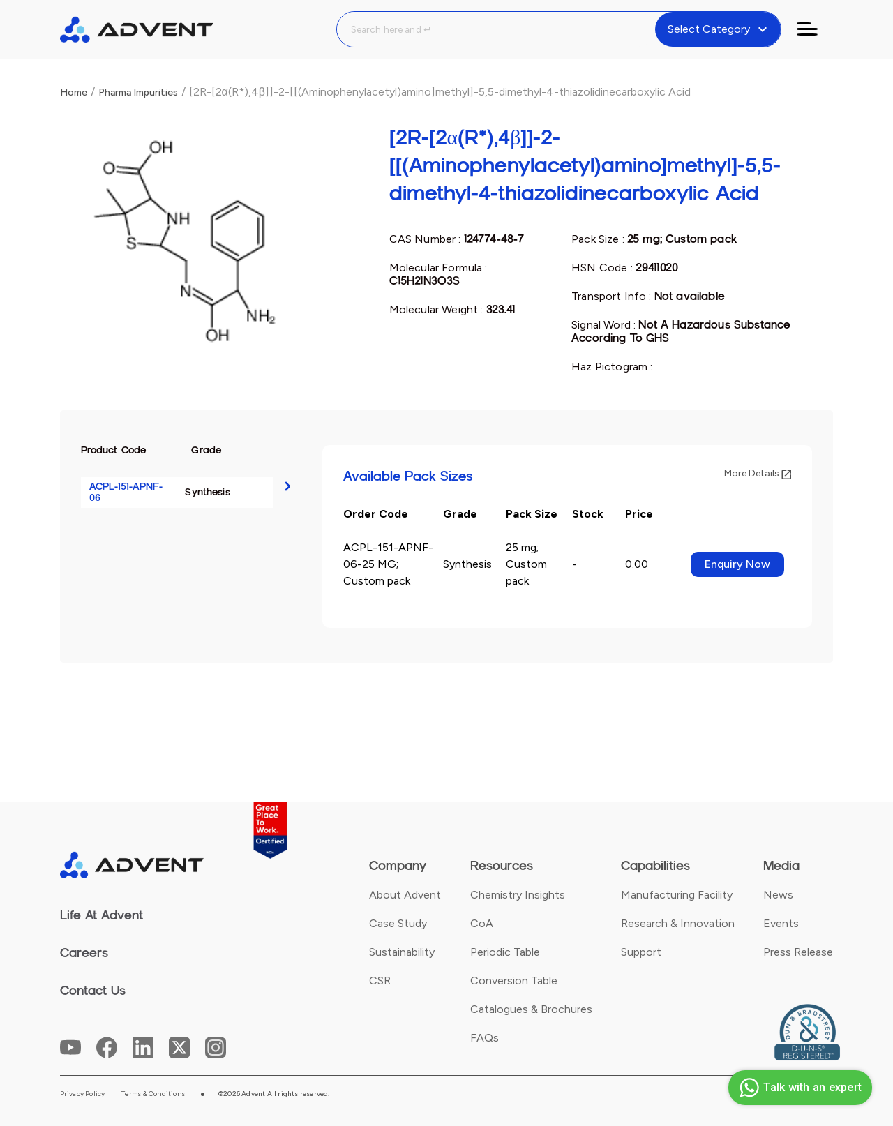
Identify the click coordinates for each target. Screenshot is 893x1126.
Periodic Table (505, 952)
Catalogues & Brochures (531, 1009)
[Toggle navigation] (815, 29)
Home (73, 92)
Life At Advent (101, 915)
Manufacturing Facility (677, 894)
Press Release (798, 952)
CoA (481, 923)
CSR (380, 980)
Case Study (398, 923)
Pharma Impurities (138, 92)
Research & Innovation (678, 923)
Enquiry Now (737, 564)
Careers (84, 953)
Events (781, 923)
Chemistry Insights (517, 894)
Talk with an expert (798, 1088)
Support (641, 952)
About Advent (405, 894)
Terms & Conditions (153, 1094)
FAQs (484, 1037)
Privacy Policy (82, 1094)
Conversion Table (513, 980)
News (778, 894)
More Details (757, 473)
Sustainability (402, 952)
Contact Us (93, 990)
